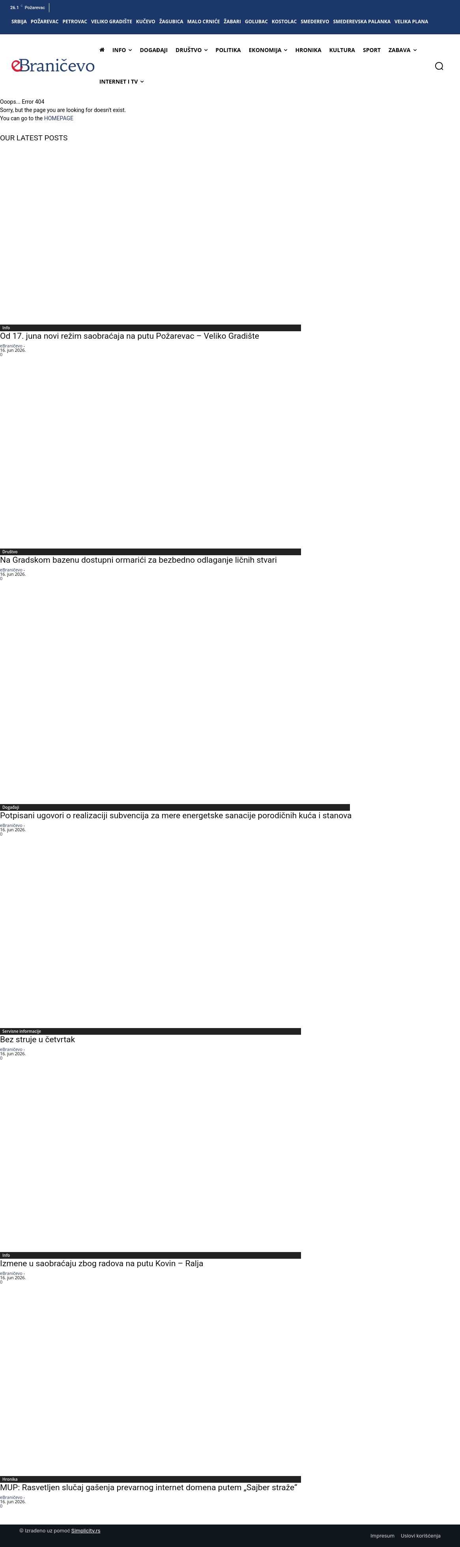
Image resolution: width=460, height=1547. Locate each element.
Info (6, 327)
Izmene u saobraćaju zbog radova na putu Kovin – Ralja (101, 1263)
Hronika (10, 1479)
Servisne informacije (21, 1031)
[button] (439, 65)
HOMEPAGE (58, 118)
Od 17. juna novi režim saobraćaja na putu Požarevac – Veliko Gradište (129, 336)
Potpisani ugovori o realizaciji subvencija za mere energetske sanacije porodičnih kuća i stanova (176, 815)
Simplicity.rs (86, 1531)
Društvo (9, 551)
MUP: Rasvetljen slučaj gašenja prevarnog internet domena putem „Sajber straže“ (148, 1487)
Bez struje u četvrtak (37, 1039)
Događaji (10, 807)
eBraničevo (11, 346)
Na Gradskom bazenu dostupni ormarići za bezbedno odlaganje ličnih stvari (138, 560)
